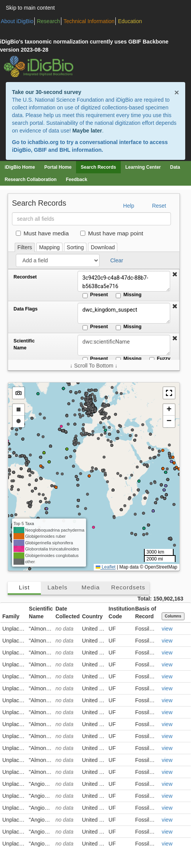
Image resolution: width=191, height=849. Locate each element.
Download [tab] (103, 247)
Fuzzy (160, 359)
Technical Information (89, 21)
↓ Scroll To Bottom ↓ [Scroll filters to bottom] (93, 365)
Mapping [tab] (49, 247)
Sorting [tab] (75, 247)
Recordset (25, 277)
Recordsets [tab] (128, 587)
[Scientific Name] (124, 345)
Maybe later (87, 131)
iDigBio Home (20, 167)
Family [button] (10, 616)
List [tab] (24, 587)
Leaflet (105, 567)
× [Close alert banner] (176, 92)
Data (175, 167)
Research (48, 21)
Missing (129, 295)
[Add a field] (58, 260)
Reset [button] (159, 206)
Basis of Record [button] (145, 612)
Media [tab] (90, 587)
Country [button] (92, 616)
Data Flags (25, 309)
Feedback (76, 179)
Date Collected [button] (68, 612)
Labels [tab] (57, 587)
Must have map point (111, 233)
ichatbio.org (42, 142)
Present (95, 295)
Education (130, 21)
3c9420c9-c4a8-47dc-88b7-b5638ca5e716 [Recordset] (124, 281)
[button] (174, 275)
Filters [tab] (24, 247)
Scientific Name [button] (41, 612)
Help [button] (128, 206)
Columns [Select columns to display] (173, 616)
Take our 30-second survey (46, 92)
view (167, 629)
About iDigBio (17, 21)
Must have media (42, 233)
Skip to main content (30, 8)
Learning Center (143, 167)
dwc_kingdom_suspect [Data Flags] (124, 313)
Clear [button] (116, 260)
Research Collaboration (31, 179)
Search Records (98, 167)
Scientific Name (24, 344)
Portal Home (58, 167)
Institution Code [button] (120, 612)
